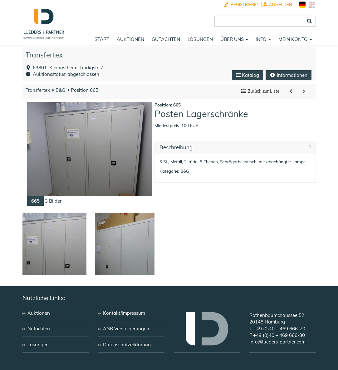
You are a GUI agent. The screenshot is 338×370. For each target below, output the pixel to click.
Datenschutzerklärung (127, 345)
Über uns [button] (234, 39)
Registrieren (242, 4)
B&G (59, 90)
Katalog (247, 75)
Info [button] (263, 39)
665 (35, 201)
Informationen (288, 75)
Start (102, 39)
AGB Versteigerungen (126, 329)
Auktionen (130, 39)
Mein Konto (295, 39)
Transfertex (44, 54)
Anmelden (277, 4)
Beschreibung (176, 147)
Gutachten (166, 39)
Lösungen (200, 39)
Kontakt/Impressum (124, 313)
